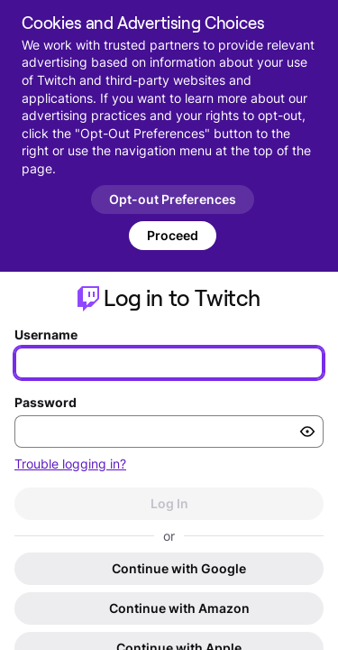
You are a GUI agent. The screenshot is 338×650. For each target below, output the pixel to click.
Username (46, 334)
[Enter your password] (169, 431)
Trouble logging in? (70, 463)
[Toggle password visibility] (307, 431)
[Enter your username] (169, 363)
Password (45, 402)
